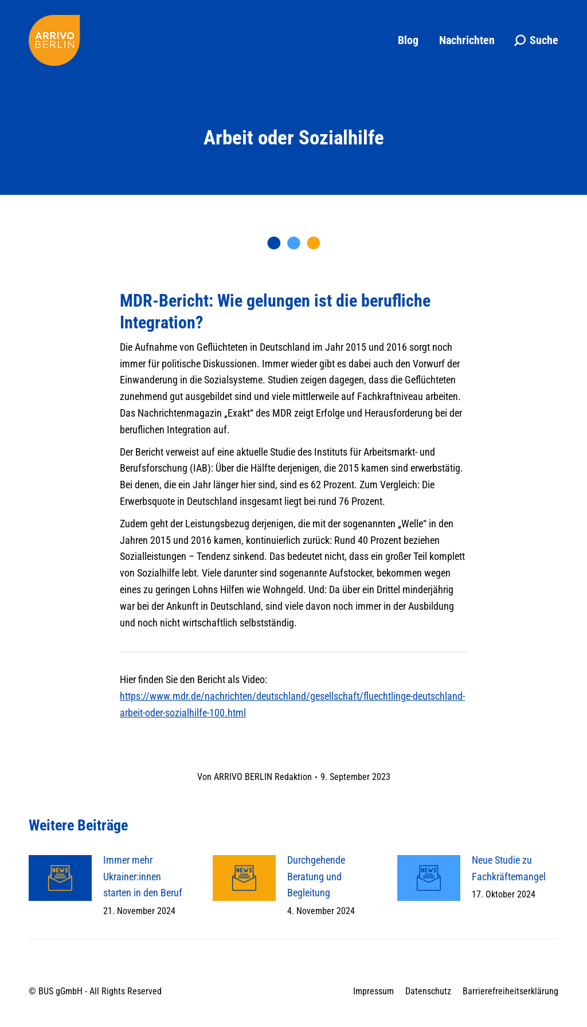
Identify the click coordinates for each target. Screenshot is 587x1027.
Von (254, 776)
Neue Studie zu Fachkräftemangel (509, 868)
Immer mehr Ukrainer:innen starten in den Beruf (142, 876)
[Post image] (60, 878)
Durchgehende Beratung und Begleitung (316, 876)
